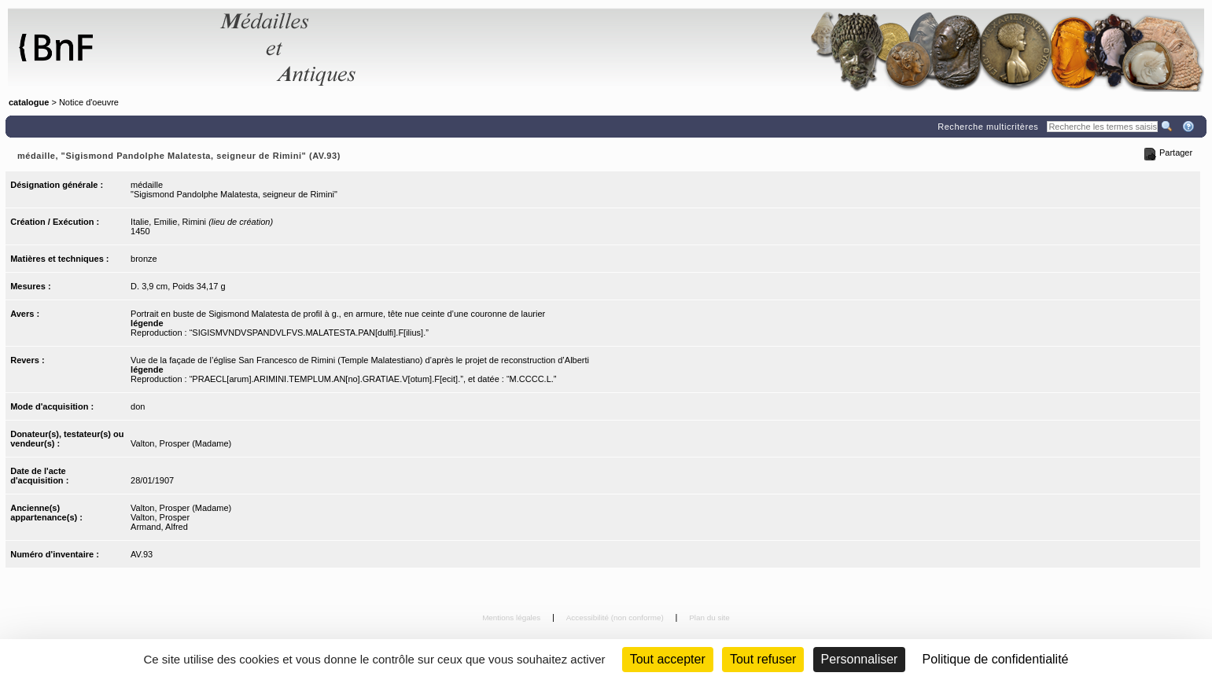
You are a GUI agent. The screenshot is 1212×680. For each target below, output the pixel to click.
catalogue (29, 102)
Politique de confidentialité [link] (996, 659)
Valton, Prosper (160, 517)
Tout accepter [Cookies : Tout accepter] (667, 659)
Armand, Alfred (159, 526)
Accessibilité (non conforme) (616, 617)
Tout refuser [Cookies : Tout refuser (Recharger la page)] (763, 659)
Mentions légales (512, 617)
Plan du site (709, 617)
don (138, 406)
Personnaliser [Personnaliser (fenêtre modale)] (859, 659)
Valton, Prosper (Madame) (181, 443)
